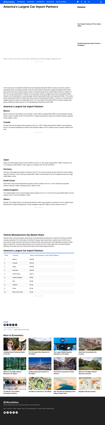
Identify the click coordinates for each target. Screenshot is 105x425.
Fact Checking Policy (31, 408)
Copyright (19, 408)
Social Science (61, 1)
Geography (40, 1)
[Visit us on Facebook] (7, 412)
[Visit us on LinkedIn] (17, 412)
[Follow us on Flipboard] (4, 412)
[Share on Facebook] (7, 325)
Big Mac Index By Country (87, 391)
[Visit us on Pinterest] (14, 412)
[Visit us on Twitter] (11, 412)
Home (4, 408)
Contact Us (9, 408)
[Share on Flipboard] (4, 325)
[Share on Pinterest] (13, 325)
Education (50, 1)
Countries (30, 1)
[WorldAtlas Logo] (9, 2)
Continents (21, 1)
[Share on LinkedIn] (16, 325)
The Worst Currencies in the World (40, 391)
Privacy (14, 408)
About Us (24, 408)
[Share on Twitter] (10, 325)
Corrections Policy (41, 408)
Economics (17, 327)
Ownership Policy (50, 408)
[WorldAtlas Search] (101, 2)
